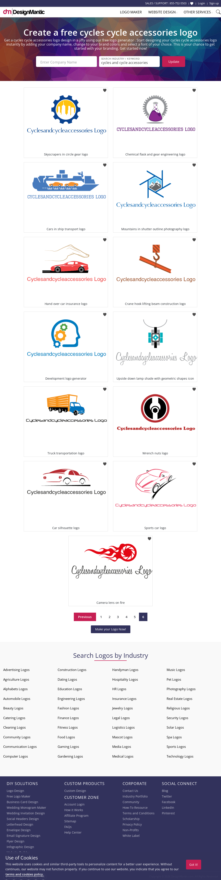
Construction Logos (72, 668)
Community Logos (16, 736)
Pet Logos (174, 678)
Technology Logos (180, 755)
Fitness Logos (68, 726)
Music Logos (176, 668)
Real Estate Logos (179, 697)
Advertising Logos (16, 668)
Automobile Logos (16, 697)
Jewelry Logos (122, 707)
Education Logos (70, 687)
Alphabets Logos (15, 687)
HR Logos (119, 687)
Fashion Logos (68, 707)
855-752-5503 (178, 3)
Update (173, 61)
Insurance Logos (124, 697)
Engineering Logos (71, 697)
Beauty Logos (13, 707)
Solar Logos (175, 726)
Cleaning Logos (14, 726)
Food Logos (66, 736)
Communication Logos (20, 745)
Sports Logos (176, 745)
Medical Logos (122, 755)
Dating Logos (67, 678)
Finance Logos (68, 716)
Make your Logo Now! (110, 628)
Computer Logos (15, 755)
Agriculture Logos (16, 678)
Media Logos (121, 745)
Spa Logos (174, 736)
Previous (85, 616)
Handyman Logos (125, 668)
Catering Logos (14, 716)
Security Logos (177, 716)
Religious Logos (178, 707)
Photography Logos (181, 687)
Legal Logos (121, 716)
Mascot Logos (122, 736)
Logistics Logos (123, 726)
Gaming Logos (68, 745)
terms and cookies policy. (24, 874)
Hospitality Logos (125, 678)
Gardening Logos (70, 755)
